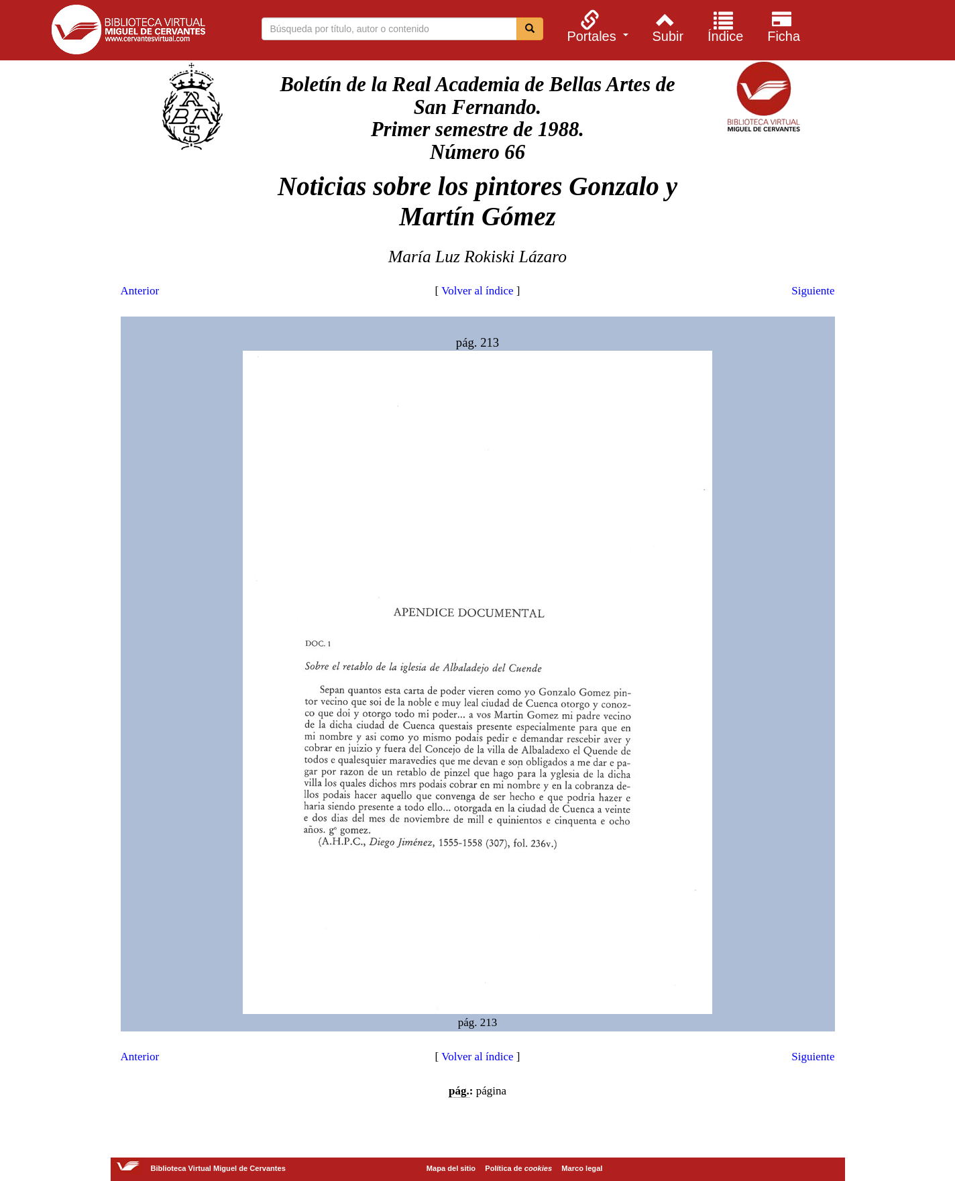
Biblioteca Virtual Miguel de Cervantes (128, 32)
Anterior (140, 290)
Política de (518, 1168)
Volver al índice (477, 290)
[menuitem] (595, 26)
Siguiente (812, 290)
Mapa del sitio (451, 1168)
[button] (595, 26)
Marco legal (581, 1168)
